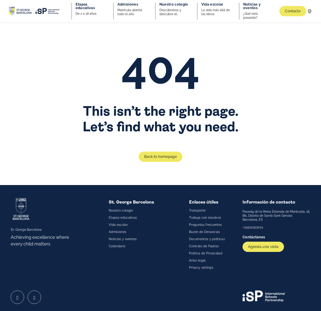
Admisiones (117, 232)
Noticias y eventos (123, 239)
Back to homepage (160, 156)
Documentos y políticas (207, 239)
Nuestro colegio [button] (173, 4)
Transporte (197, 210)
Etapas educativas (123, 217)
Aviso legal (197, 260)
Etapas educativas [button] (85, 6)
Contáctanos (254, 237)
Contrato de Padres (204, 246)
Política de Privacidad (205, 253)
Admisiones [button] (127, 4)
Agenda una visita (263, 247)
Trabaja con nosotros (205, 217)
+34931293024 (253, 227)
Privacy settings (201, 267)
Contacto (293, 11)
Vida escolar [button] (212, 4)
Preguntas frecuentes (205, 225)
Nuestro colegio (121, 210)
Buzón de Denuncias (204, 232)
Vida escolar (118, 225)
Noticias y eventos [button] (252, 6)
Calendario (117, 246)
